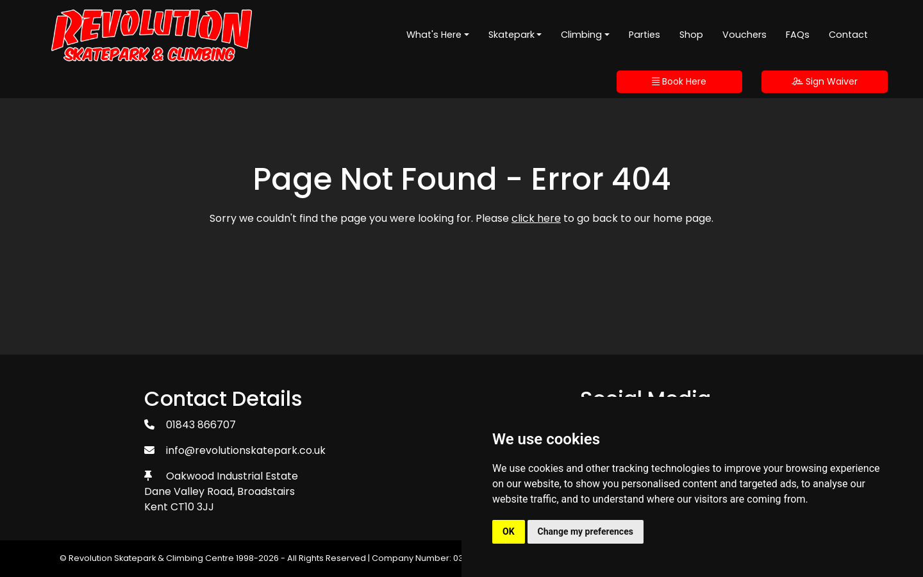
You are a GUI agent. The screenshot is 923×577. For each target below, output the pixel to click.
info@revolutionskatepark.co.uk (246, 450)
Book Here (679, 81)
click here (536, 218)
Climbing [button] (581, 34)
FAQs (798, 34)
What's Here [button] (434, 34)
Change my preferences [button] (585, 531)
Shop (691, 34)
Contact (848, 34)
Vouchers (744, 34)
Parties (644, 34)
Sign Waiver (825, 81)
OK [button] (509, 531)
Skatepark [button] (511, 34)
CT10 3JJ (192, 506)
